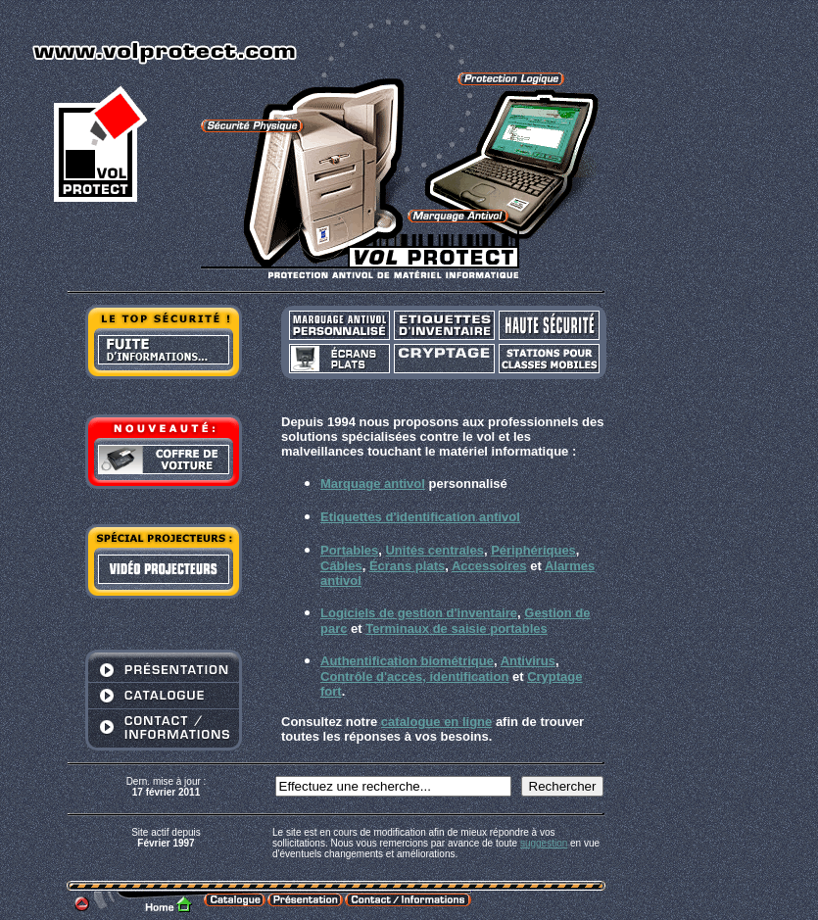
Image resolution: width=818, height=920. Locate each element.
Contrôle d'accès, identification (414, 676)
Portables (349, 550)
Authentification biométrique (407, 661)
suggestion (543, 843)
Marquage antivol (372, 483)
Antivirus (528, 661)
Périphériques (533, 550)
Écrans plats (407, 565)
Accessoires (489, 565)
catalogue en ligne (436, 721)
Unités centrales (434, 550)
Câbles (341, 565)
